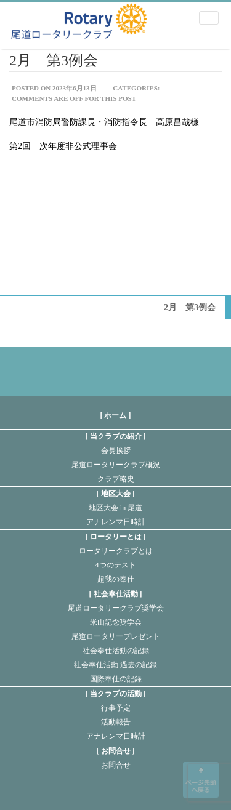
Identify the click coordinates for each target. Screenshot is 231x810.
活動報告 (116, 722)
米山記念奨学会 (116, 622)
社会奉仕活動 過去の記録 (115, 664)
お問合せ (116, 751)
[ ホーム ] (115, 415)
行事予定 (116, 708)
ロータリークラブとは (116, 551)
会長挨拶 (116, 450)
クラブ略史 (115, 479)
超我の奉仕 (115, 579)
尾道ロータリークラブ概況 (115, 464)
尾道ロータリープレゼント (115, 636)
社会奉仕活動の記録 (116, 650)
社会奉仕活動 (116, 594)
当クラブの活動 (116, 693)
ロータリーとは (116, 536)
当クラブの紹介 (116, 436)
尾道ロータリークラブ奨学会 (116, 608)
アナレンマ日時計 (115, 522)
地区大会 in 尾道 (115, 507)
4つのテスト (115, 565)
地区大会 (116, 493)
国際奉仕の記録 (116, 679)
